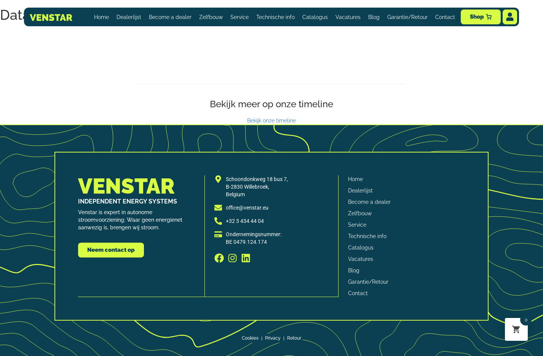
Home (101, 17)
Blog (374, 17)
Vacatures (348, 17)
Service (239, 17)
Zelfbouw (211, 17)
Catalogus (315, 17)
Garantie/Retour (407, 17)
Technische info (275, 17)
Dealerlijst (129, 17)
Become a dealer (170, 17)
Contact (445, 17)
